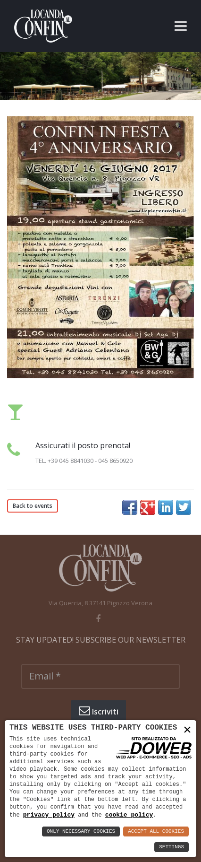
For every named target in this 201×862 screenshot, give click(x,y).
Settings (171, 847)
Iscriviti (98, 711)
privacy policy (49, 814)
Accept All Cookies (156, 831)
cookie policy (129, 814)
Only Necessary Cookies (81, 831)
